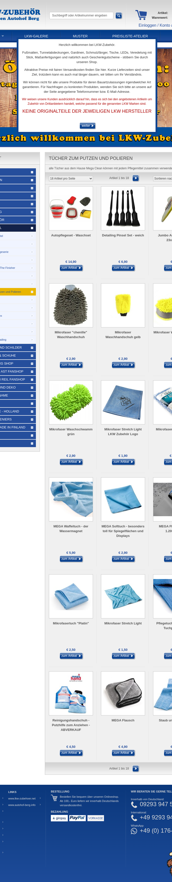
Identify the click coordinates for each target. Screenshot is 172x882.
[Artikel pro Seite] (71, 178)
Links (12, 791)
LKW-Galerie (36, 36)
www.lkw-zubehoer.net (21, 798)
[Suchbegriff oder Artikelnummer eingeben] (81, 15)
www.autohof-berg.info (21, 804)
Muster (80, 36)
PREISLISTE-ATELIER (130, 36)
